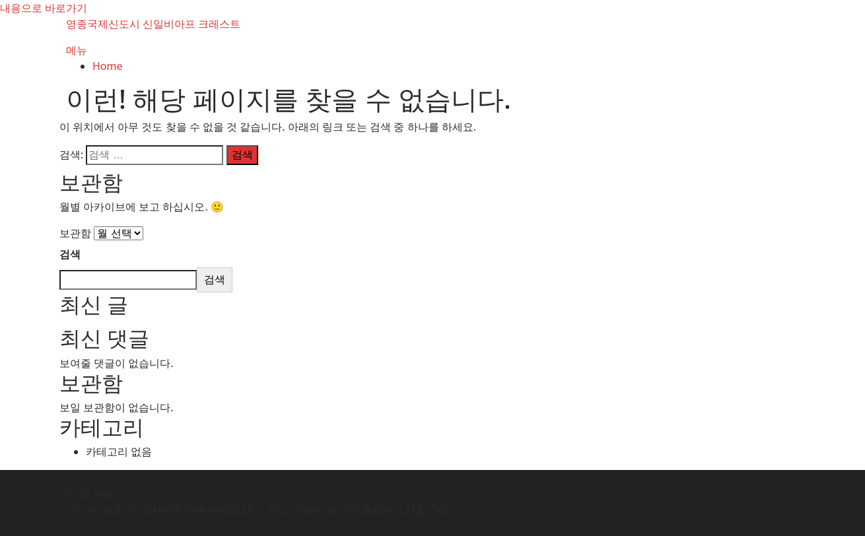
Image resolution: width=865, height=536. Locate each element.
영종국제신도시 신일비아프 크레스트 (153, 24)
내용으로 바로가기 (43, 8)
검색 (70, 254)
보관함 (75, 233)
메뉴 (76, 50)
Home (107, 66)
